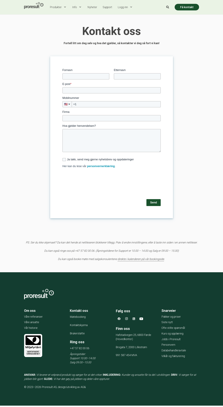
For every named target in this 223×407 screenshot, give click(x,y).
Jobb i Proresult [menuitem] (171, 340)
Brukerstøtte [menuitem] (77, 334)
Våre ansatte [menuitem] (31, 323)
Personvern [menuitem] (168, 346)
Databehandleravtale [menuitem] (173, 351)
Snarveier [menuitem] (169, 312)
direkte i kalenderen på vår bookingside (141, 260)
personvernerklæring (101, 167)
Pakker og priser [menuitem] (171, 318)
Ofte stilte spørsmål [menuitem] (173, 329)
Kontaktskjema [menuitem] (79, 326)
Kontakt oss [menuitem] (80, 312)
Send (153, 203)
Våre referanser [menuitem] (33, 318)
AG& (83, 388)
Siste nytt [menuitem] (167, 323)
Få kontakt (187, 7)
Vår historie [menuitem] (31, 329)
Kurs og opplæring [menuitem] (172, 335)
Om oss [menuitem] (30, 312)
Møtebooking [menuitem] (78, 318)
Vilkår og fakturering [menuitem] (173, 357)
